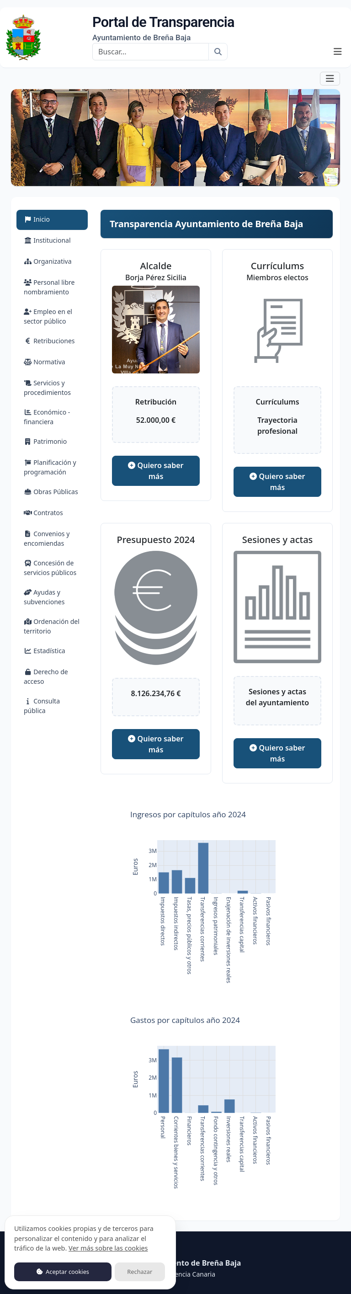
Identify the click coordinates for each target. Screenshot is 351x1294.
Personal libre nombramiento (49, 287)
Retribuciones (49, 340)
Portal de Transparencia (163, 28)
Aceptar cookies (63, 1271)
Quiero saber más (155, 470)
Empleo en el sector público (48, 316)
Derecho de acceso (46, 676)
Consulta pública (42, 706)
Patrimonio (45, 441)
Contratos (43, 512)
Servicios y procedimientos (47, 387)
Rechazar (139, 1271)
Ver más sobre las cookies (108, 1248)
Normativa (44, 361)
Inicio (47, 219)
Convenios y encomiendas (46, 538)
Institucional (47, 240)
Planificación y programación (50, 467)
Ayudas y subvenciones (44, 597)
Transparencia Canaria (181, 1274)
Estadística (44, 650)
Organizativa (48, 261)
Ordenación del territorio (52, 626)
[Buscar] (150, 51)
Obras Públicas (51, 491)
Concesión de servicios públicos (50, 568)
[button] (330, 78)
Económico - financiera (47, 417)
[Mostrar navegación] (338, 51)
